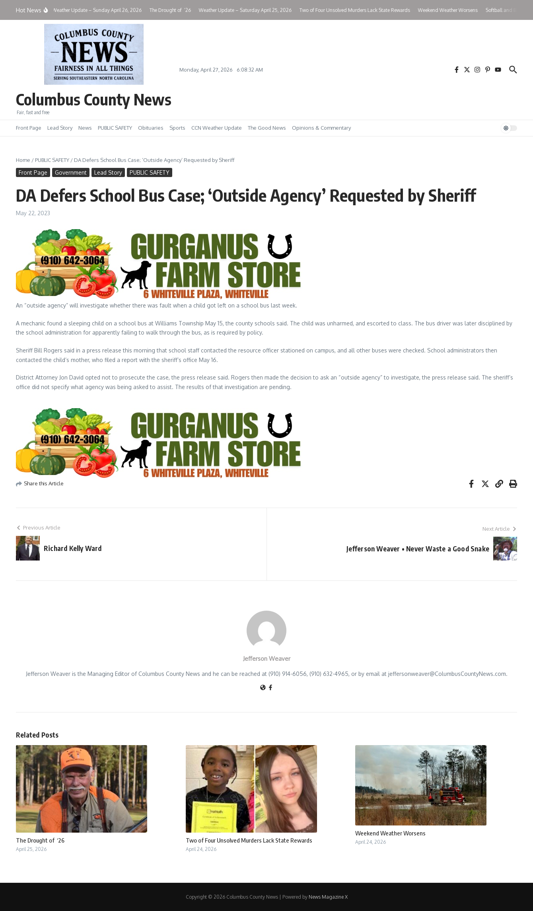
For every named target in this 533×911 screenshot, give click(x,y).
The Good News (267, 128)
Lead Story (59, 128)
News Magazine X (328, 897)
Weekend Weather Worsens (390, 833)
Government (71, 172)
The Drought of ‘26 (40, 840)
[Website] (263, 688)
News (85, 128)
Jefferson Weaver (266, 658)
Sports (177, 128)
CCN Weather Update (216, 128)
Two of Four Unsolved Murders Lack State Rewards (249, 840)
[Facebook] (270, 688)
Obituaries (150, 128)
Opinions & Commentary (321, 128)
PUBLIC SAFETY (115, 128)
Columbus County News (93, 99)
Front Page (28, 128)
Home (23, 160)
